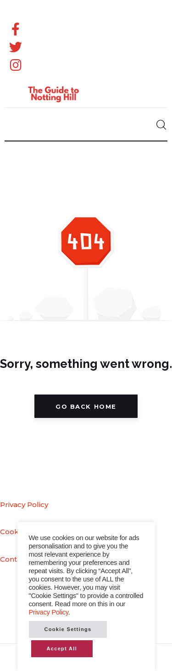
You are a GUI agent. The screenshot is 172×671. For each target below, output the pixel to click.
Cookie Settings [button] (68, 629)
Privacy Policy (24, 504)
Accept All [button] (62, 648)
